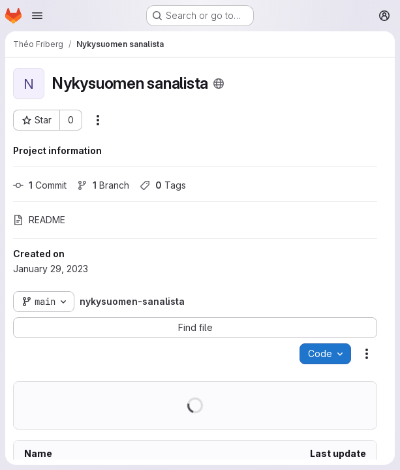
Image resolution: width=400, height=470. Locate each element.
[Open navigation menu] (37, 15)
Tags (163, 185)
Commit (40, 185)
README (39, 219)
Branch (103, 185)
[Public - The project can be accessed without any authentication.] (218, 83)
